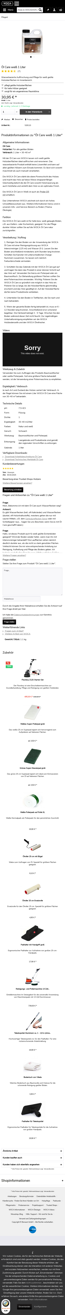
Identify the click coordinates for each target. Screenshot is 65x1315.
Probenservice (23, 1205)
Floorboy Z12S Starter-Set (32, 680)
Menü (8, 9)
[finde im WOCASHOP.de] (30, 9)
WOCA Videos (48, 1210)
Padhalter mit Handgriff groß (32, 945)
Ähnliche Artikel (10, 1151)
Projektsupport (37, 1205)
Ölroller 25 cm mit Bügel (32, 856)
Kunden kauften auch (12, 1157)
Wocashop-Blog (17, 1214)
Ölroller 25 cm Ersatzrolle (32, 900)
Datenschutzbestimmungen (27, 614)
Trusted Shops (51, 1205)
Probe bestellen (32, 119)
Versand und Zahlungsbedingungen (32, 1219)
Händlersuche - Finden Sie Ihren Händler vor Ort (20, 1201)
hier (54, 1292)
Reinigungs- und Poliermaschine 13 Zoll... (32, 989)
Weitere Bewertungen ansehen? (17, 483)
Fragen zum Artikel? (13, 631)
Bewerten (17, 119)
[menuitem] (8, 9)
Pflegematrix (11, 1205)
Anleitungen (12, 1196)
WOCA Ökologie (34, 1210)
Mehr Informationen (38, 1299)
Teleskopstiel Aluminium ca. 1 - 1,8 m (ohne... (32, 1033)
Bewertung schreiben (13, 489)
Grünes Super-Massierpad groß (32, 768)
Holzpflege (46, 1201)
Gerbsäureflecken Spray (36, 518)
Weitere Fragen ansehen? (14, 555)
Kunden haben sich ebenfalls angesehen (21, 1164)
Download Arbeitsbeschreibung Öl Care (22, 456)
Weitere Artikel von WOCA (16, 633)
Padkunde (57, 1201)
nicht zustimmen (34, 1282)
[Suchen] (40, 9)
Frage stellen (9, 622)
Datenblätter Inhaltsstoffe (46, 1196)
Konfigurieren (40, 1306)
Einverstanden (24, 1306)
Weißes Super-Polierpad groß (32, 724)
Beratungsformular (26, 1196)
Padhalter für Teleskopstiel (32, 1121)
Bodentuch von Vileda (33, 1077)
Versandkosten (49, 1169)
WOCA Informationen (17, 1210)
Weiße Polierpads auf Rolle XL (32, 812)
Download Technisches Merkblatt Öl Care (23, 459)
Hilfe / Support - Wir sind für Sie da (39, 1214)
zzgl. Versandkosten (16, 103)
